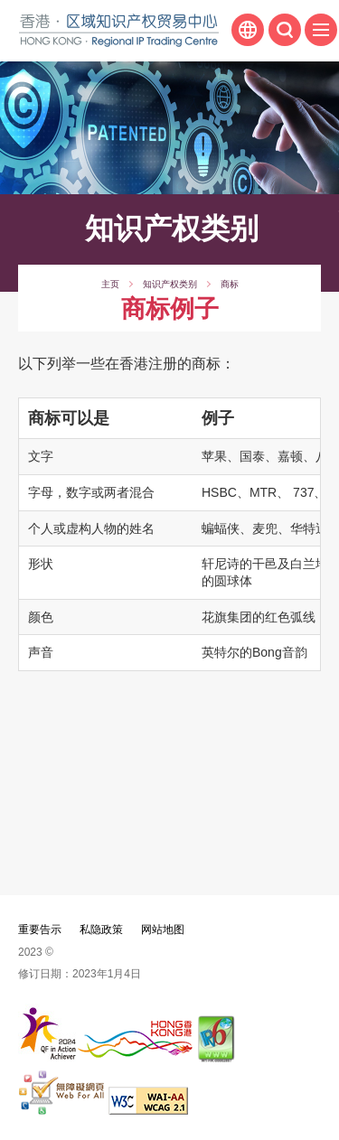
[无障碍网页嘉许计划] (61, 1109)
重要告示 (39, 929)
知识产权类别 (170, 284)
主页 (110, 284)
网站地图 (162, 929)
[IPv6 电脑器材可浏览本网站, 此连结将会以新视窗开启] (217, 1057)
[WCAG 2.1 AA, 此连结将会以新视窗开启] (148, 1109)
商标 (230, 284)
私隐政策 (101, 929)
